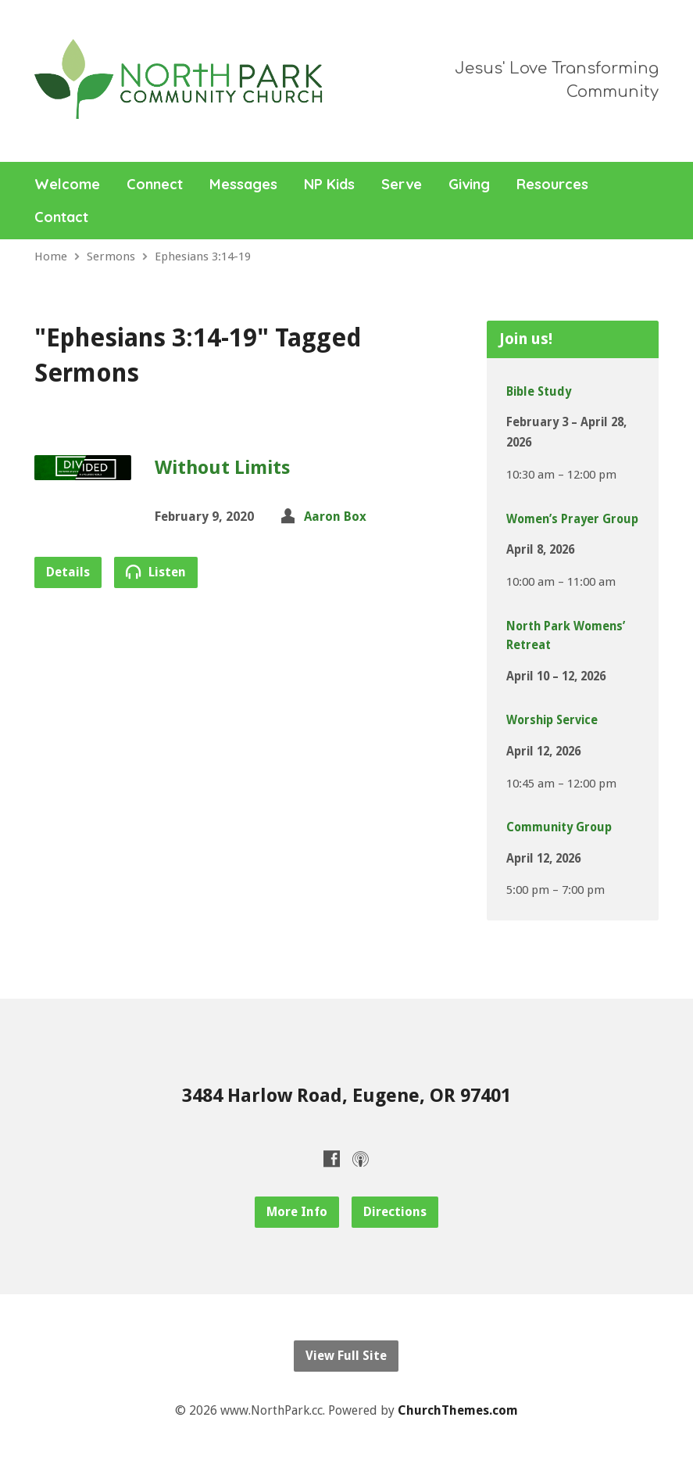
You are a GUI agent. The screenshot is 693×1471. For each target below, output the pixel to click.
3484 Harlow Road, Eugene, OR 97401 (346, 1096)
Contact (61, 217)
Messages (243, 185)
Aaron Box (335, 516)
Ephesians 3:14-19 (203, 256)
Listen (156, 571)
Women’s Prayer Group (572, 519)
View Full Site (346, 1355)
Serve (401, 185)
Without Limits (222, 468)
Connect (155, 185)
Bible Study (538, 392)
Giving (469, 185)
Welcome (67, 185)
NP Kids (329, 185)
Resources (552, 185)
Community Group (559, 827)
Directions (395, 1211)
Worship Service (552, 720)
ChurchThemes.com (458, 1410)
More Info (296, 1211)
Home (50, 256)
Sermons (111, 256)
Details (68, 572)
